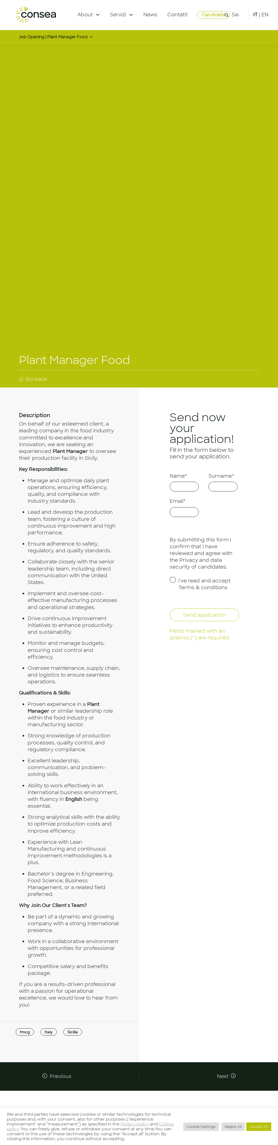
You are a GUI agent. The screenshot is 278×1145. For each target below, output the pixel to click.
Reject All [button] (233, 1126)
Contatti (177, 14)
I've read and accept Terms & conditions (204, 584)
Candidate (213, 15)
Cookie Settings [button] (201, 1126)
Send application (204, 615)
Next (222, 1076)
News (150, 14)
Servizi (118, 14)
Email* (177, 501)
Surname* (221, 476)
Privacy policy (135, 1124)
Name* (178, 476)
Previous (60, 1076)
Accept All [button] (258, 1126)
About (85, 14)
